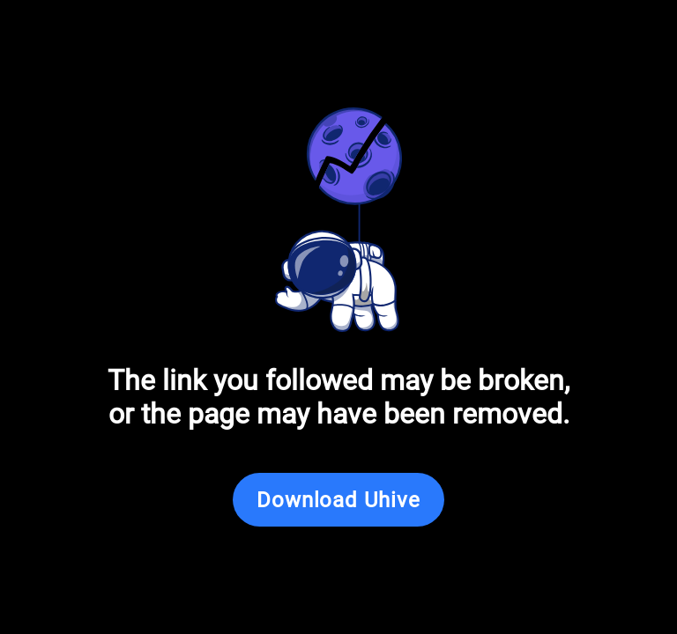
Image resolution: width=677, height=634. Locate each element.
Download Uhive (338, 500)
